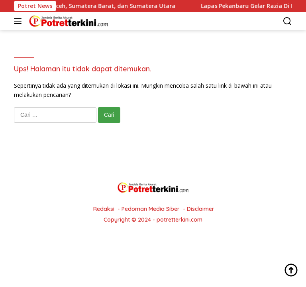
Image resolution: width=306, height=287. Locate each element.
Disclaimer (200, 208)
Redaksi (103, 208)
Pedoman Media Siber (151, 208)
